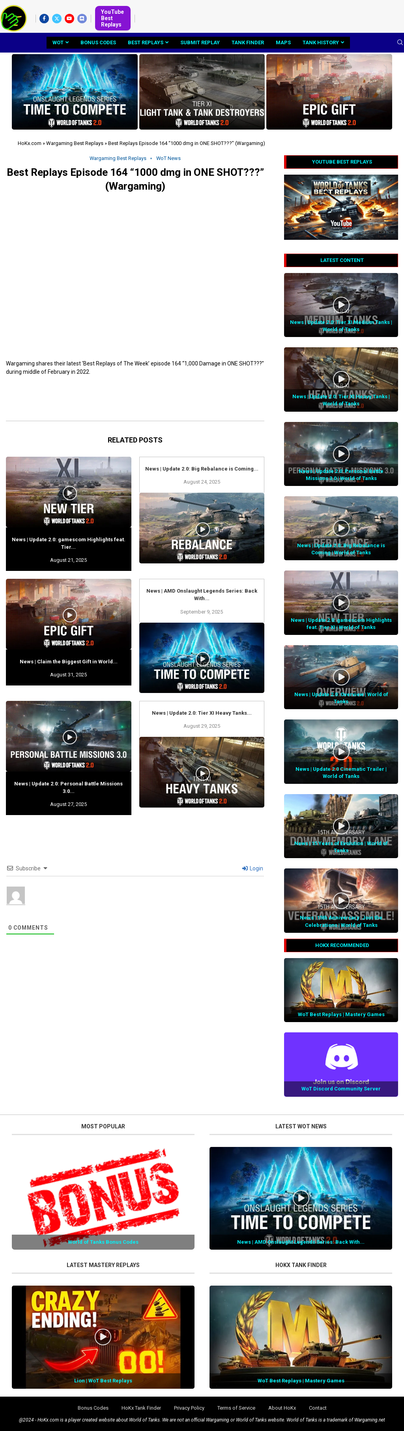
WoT (58, 42)
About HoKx (282, 1408)
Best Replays (145, 42)
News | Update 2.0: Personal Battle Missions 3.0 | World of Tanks (341, 474)
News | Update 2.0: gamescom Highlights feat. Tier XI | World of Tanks (341, 623)
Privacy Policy (189, 1408)
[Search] (400, 43)
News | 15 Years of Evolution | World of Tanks (341, 846)
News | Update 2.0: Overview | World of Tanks (341, 697)
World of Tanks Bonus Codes (103, 1242)
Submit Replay (200, 42)
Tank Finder (248, 42)
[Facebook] (44, 18)
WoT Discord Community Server (341, 1089)
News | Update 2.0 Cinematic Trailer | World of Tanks (341, 772)
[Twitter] (57, 18)
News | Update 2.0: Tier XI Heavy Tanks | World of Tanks (341, 400)
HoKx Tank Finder (141, 1408)
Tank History (321, 42)
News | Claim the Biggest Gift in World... (69, 662)
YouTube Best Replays (112, 18)
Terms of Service (236, 1408)
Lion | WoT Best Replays (103, 1381)
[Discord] (82, 18)
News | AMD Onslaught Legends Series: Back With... (301, 1242)
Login (252, 868)
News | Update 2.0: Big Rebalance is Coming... (201, 469)
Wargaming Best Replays (74, 143)
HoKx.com (29, 143)
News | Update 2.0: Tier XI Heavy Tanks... (202, 713)
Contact (318, 1408)
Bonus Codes (98, 42)
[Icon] (341, 305)
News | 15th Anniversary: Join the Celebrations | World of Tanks (341, 921)
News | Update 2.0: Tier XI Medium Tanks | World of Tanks (341, 325)
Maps (283, 42)
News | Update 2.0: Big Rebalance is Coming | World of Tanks (341, 548)
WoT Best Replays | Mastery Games (341, 1014)
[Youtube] (69, 18)
